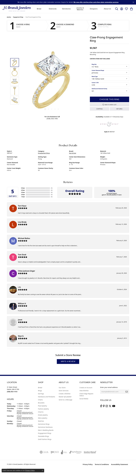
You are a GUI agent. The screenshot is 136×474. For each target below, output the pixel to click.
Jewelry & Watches (80, 9)
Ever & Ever (72, 153)
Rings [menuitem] (40, 391)
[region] (51, 81)
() (51, 188)
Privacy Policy (88, 464)
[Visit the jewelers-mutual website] (90, 452)
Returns (119, 109)
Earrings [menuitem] (41, 394)
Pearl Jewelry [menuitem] (42, 406)
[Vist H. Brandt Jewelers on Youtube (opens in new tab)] (113, 406)
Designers (94, 8)
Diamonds (52, 8)
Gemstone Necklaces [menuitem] (45, 427)
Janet (20, 320)
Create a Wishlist (64, 394)
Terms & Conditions (102, 464)
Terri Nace (22, 206)
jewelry (9, 17)
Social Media (84, 399)
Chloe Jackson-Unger (26, 271)
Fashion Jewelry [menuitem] (43, 409)
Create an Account (86, 388)
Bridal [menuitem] (40, 388)
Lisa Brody (22, 222)
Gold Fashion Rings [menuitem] (44, 439)
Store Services (64, 391)
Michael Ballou (24, 238)
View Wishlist (84, 391)
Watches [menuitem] (41, 421)
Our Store (62, 388)
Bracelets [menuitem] (41, 403)
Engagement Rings (18, 17)
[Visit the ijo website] (55, 452)
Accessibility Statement (119, 464)
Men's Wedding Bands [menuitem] (46, 430)
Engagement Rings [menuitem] (44, 433)
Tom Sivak (22, 255)
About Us (107, 8)
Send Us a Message (65, 400)
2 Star (23, 194)
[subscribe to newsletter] (126, 392)
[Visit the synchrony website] (75, 452)
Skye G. (21, 336)
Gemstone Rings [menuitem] (44, 424)
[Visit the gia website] (44, 452)
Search (18, 26)
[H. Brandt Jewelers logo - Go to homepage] (16, 9)
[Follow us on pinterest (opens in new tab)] (104, 406)
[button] (116, 9)
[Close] (133, 2)
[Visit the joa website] (64, 452)
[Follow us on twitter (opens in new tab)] (110, 406)
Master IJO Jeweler (65, 397)
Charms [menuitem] (41, 412)
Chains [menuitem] (40, 400)
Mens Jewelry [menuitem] (42, 418)
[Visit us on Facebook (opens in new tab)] (101, 406)
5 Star (23, 188)
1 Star (23, 197)
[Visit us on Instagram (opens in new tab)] (107, 406)
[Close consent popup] (42, 470)
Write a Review (68, 361)
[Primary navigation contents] (73, 9)
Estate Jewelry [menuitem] (43, 415)
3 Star (23, 192)
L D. (19, 287)
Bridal (39, 8)
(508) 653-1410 (52, 118)
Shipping (99, 109)
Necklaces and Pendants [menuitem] (46, 397)
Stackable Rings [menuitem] (43, 436)
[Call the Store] (12, 392)
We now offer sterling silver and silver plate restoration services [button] (96, 2)
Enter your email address (109, 387)
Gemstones (66, 8)
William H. (22, 303)
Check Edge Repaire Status (86, 395)
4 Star (23, 190)
